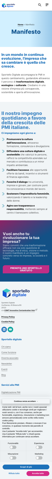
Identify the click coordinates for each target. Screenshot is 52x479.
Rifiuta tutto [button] (14, 473)
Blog (3, 375)
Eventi (4, 369)
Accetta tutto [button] (38, 473)
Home (20, 24)
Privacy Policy (8, 317)
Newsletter (6, 363)
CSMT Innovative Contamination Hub (19, 310)
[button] (47, 5)
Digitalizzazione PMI (10, 392)
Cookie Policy (7, 321)
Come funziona (8, 352)
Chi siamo (6, 346)
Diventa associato (9, 358)
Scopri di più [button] (26, 467)
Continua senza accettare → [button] (26, 401)
